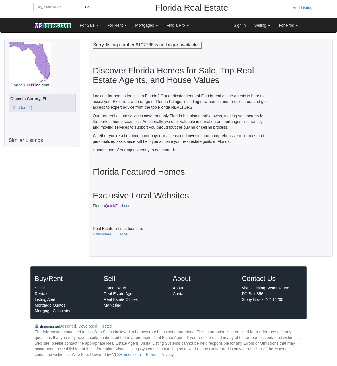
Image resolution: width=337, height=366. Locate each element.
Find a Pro (178, 25)
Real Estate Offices (121, 299)
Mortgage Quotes (50, 305)
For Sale (89, 25)
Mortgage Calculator (53, 311)
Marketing (112, 305)
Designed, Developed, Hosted (85, 326)
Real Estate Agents (121, 293)
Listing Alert (45, 299)
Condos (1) (21, 107)
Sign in (240, 25)
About (178, 288)
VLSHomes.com (126, 354)
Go (87, 7)
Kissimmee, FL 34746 (111, 234)
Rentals (41, 293)
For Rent (117, 25)
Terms (150, 354)
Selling (262, 25)
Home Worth (115, 288)
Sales (40, 288)
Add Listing (302, 7)
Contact (179, 293)
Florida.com (112, 205)
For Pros (288, 25)
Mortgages (146, 25)
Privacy (167, 354)
